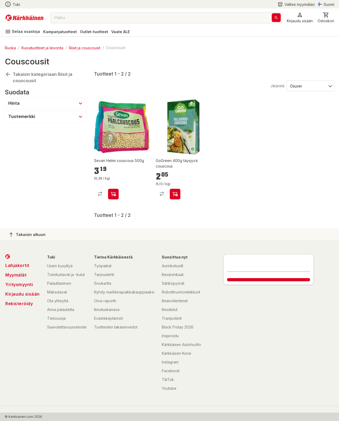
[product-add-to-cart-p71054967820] (175, 194)
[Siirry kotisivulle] (24, 18)
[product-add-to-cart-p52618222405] (113, 194)
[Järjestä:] (310, 85)
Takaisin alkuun (28, 234)
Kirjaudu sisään (22, 294)
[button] (300, 17)
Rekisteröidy (19, 303)
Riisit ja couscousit (84, 47)
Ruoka (10, 47)
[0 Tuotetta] (326, 18)
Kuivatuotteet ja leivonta (42, 47)
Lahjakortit (17, 265)
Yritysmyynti (19, 284)
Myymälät (15, 275)
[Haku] (276, 17)
